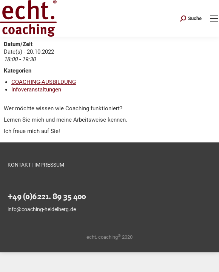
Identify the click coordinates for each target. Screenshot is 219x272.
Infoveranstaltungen (36, 89)
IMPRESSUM (49, 165)
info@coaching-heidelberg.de (42, 209)
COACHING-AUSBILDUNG (43, 82)
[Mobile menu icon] (214, 18)
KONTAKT (19, 165)
